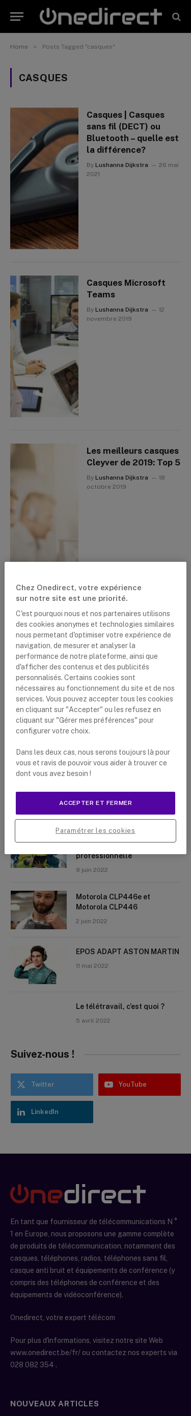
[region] (95, 708)
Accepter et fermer (95, 802)
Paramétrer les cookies (95, 830)
